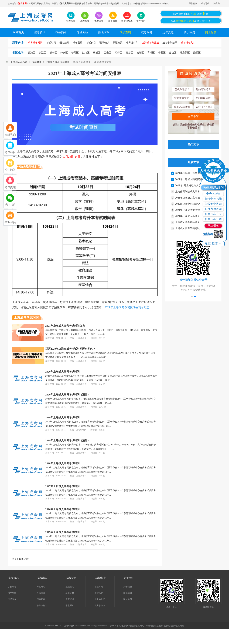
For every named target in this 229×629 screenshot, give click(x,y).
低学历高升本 (213, 219)
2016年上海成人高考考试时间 (62, 509)
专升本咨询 (213, 193)
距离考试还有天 (190, 21)
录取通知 (70, 605)
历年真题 (168, 32)
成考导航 (205, 3)
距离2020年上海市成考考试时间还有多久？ (70, 348)
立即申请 (193, 116)
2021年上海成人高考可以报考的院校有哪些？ (195, 216)
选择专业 (12, 599)
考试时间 (37, 62)
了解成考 (12, 586)
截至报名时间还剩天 (190, 13)
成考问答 (146, 32)
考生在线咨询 (213, 187)
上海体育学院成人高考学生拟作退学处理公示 (195, 191)
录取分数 (70, 593)
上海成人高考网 (19, 62)
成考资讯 (39, 32)
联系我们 (127, 593)
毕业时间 (98, 586)
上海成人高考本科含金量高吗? (191, 222)
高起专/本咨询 (213, 198)
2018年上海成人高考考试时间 (62, 463)
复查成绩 (70, 599)
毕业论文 (98, 593)
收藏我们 (217, 3)
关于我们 (189, 32)
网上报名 (210, 32)
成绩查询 (125, 32)
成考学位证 (99, 605)
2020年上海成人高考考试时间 (62, 371)
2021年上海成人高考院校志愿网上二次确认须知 (195, 179)
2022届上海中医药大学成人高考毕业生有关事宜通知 (195, 204)
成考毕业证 (99, 599)
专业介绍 (82, 32)
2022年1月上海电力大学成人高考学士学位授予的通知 (195, 185)
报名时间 (104, 32)
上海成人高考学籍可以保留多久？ (193, 228)
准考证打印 (42, 605)
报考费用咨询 (213, 208)
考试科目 (41, 593)
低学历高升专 (213, 214)
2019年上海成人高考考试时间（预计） (67, 440)
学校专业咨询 (213, 203)
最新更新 (193, 3)
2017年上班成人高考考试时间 (62, 486)
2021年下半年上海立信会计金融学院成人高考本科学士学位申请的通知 (195, 173)
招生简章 (61, 32)
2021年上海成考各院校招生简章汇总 (127, 307)
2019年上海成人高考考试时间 (62, 417)
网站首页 (18, 32)
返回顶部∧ (213, 243)
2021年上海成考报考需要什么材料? (194, 210)
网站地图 (127, 599)
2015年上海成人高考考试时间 (62, 532)
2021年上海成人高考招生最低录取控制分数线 (195, 197)
